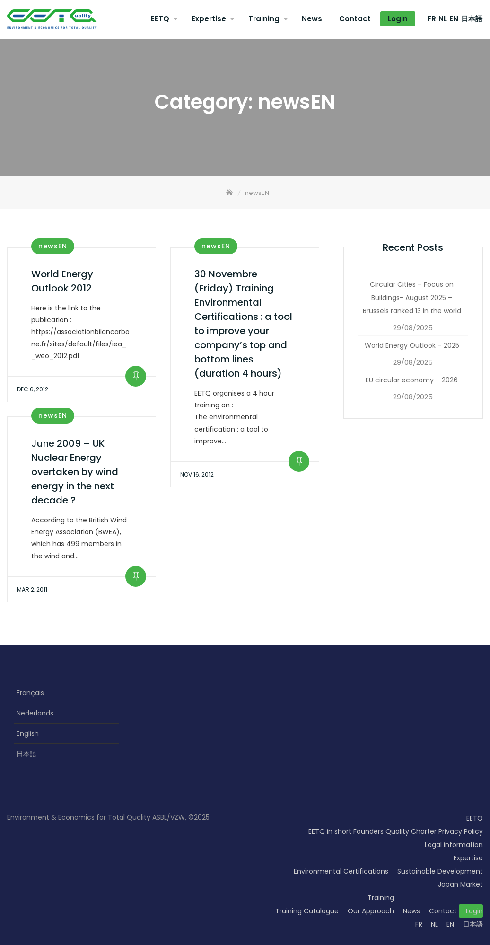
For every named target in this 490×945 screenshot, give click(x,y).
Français (30, 693)
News (312, 19)
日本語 (471, 19)
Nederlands (35, 713)
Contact (355, 19)
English (28, 733)
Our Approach (371, 911)
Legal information (454, 844)
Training (264, 19)
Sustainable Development (440, 871)
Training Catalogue (307, 911)
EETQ (160, 19)
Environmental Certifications (341, 871)
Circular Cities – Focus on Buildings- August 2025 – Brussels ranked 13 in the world (412, 298)
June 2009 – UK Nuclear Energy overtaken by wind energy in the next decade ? (74, 472)
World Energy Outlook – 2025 (412, 345)
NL (442, 19)
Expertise (209, 19)
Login (398, 19)
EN (453, 19)
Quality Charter (411, 831)
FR (432, 19)
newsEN (52, 246)
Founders (368, 831)
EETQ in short (329, 831)
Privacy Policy (460, 831)
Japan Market (460, 884)
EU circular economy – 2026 (412, 380)
